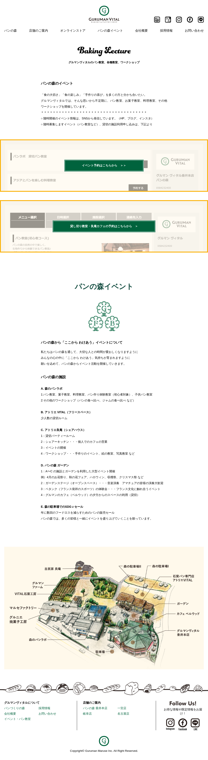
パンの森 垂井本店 (95, 708)
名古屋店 (123, 713)
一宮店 (121, 708)
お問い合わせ (194, 30)
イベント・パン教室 (17, 719)
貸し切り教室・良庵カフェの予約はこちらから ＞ (104, 226)
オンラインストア (72, 30)
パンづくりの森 (14, 708)
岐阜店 (87, 713)
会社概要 (141, 30)
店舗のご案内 (38, 30)
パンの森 (10, 30)
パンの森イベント (110, 30)
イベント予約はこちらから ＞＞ (104, 165)
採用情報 (166, 30)
